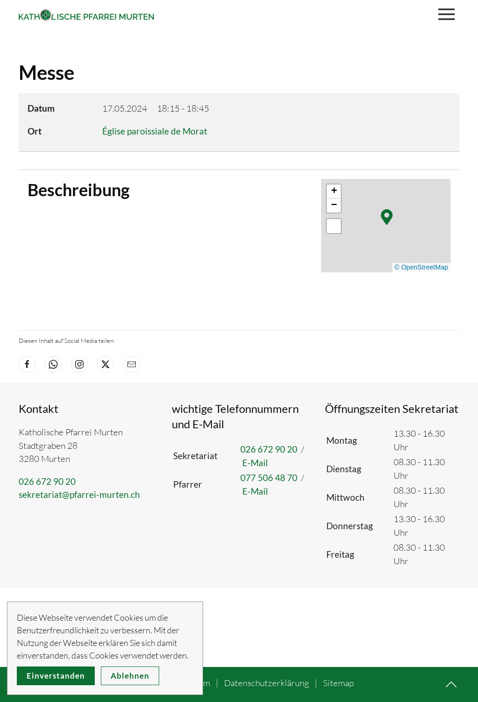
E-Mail (255, 462)
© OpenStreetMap (421, 267)
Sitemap (338, 682)
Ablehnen (130, 676)
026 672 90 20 (47, 481)
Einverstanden (56, 676)
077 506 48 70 (268, 477)
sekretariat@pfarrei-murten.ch (79, 494)
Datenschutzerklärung (266, 682)
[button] (448, 14)
